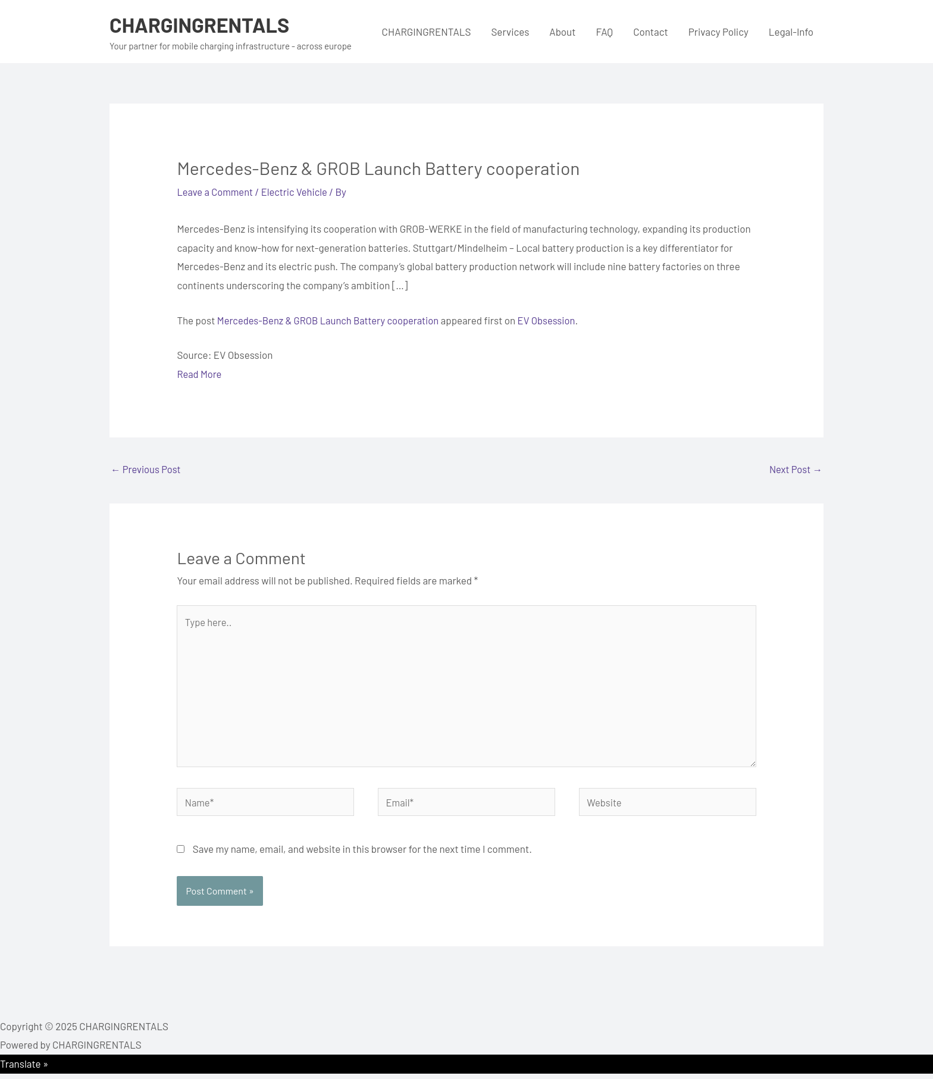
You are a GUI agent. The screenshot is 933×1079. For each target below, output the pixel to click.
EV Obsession (553, 320)
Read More (200, 374)
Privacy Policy (718, 31)
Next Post (795, 470)
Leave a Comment (216, 192)
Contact (650, 31)
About (562, 31)
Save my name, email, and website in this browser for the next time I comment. (362, 855)
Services (510, 31)
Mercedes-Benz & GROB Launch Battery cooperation (331, 320)
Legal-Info (791, 31)
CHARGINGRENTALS (202, 24)
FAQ (604, 31)
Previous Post (147, 470)
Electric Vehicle (298, 192)
